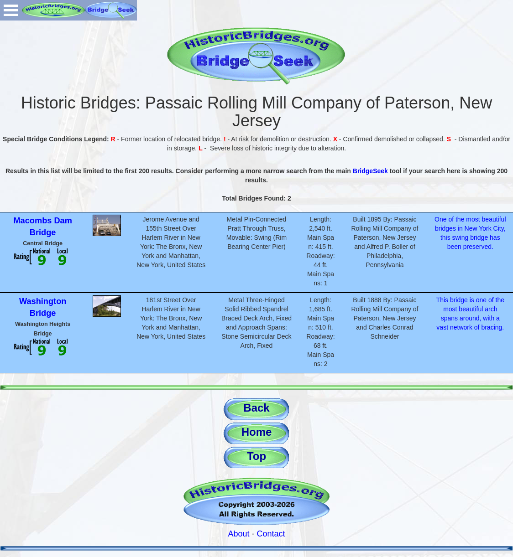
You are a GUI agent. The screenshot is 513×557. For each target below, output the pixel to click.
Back (256, 408)
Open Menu (11, 10)
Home (256, 432)
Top (256, 456)
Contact (271, 533)
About (238, 533)
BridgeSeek (370, 171)
